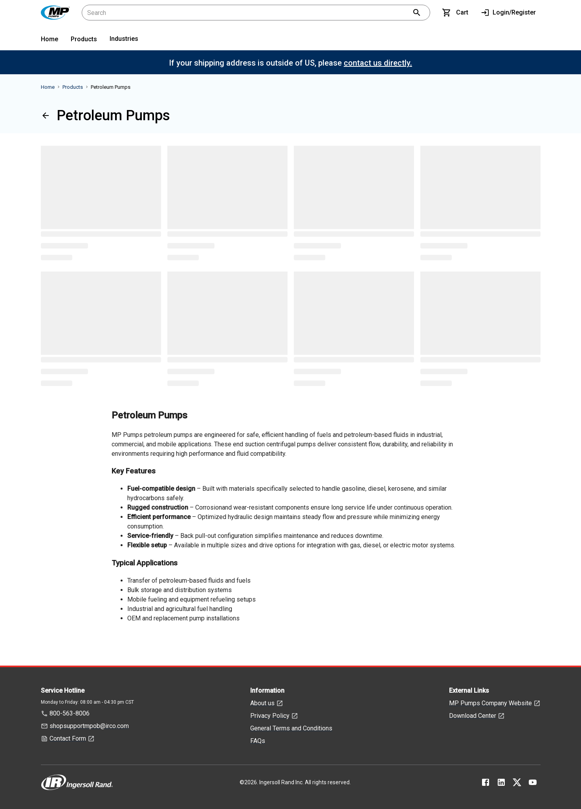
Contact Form (67, 738)
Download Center (472, 715)
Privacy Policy (270, 715)
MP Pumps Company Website (490, 703)
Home (49, 39)
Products (84, 39)
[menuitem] (49, 41)
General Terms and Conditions (291, 728)
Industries (124, 38)
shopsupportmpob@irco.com (89, 726)
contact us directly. (378, 63)
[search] (417, 12)
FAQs (257, 741)
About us (262, 703)
